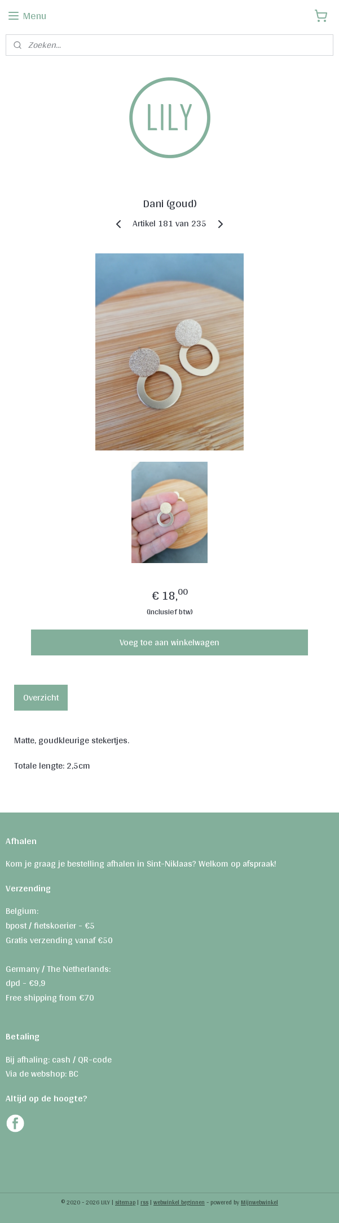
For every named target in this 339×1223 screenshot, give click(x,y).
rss (144, 1202)
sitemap (125, 1202)
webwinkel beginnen (179, 1202)
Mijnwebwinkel (259, 1202)
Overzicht (41, 697)
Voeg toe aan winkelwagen (169, 642)
